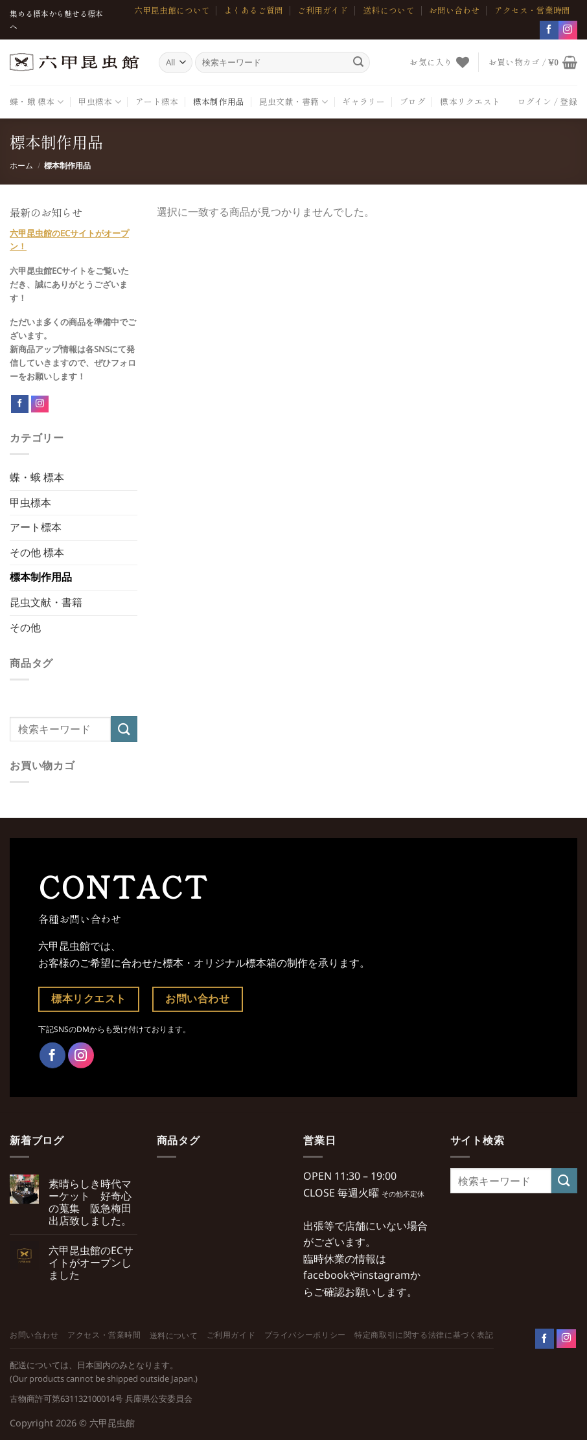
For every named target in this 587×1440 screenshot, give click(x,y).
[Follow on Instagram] (40, 404)
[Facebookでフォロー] (549, 30)
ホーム (21, 165)
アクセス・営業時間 (532, 10)
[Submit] (358, 62)
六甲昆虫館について (172, 10)
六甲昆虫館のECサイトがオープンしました (91, 1263)
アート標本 (156, 101)
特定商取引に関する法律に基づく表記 (423, 1334)
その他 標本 (37, 552)
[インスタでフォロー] (567, 30)
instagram (385, 1275)
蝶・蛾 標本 (36, 101)
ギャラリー (363, 101)
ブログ (413, 101)
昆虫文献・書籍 (293, 101)
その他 (25, 627)
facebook (326, 1275)
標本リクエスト (470, 101)
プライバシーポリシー (305, 1334)
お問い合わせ (454, 10)
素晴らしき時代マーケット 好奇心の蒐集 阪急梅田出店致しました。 (90, 1203)
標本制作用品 (219, 101)
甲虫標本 (99, 101)
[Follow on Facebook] (20, 404)
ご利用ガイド (322, 10)
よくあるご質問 (253, 10)
